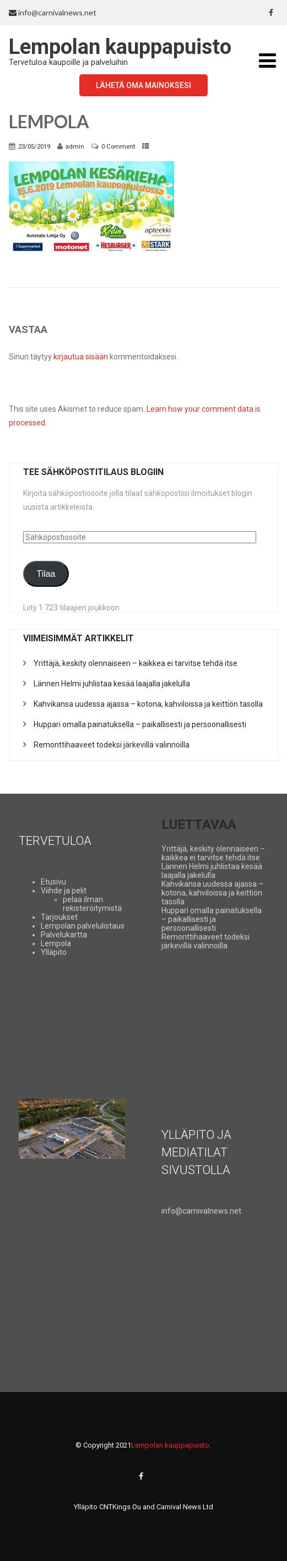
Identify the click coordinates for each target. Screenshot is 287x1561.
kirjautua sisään (80, 356)
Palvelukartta (64, 934)
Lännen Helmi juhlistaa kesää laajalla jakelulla (112, 683)
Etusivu (53, 881)
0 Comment (118, 146)
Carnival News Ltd (184, 1507)
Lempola (56, 943)
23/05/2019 (34, 146)
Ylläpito (54, 952)
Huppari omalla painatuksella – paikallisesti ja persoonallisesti (140, 724)
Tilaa (46, 573)
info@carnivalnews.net (52, 12)
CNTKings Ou (120, 1507)
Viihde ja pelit (63, 890)
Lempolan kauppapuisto (120, 47)
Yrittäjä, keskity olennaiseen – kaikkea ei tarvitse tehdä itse (135, 663)
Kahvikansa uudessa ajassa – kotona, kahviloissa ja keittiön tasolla (148, 704)
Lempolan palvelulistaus (82, 925)
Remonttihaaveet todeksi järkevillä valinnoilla (111, 744)
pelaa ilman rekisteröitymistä (92, 904)
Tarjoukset (59, 917)
